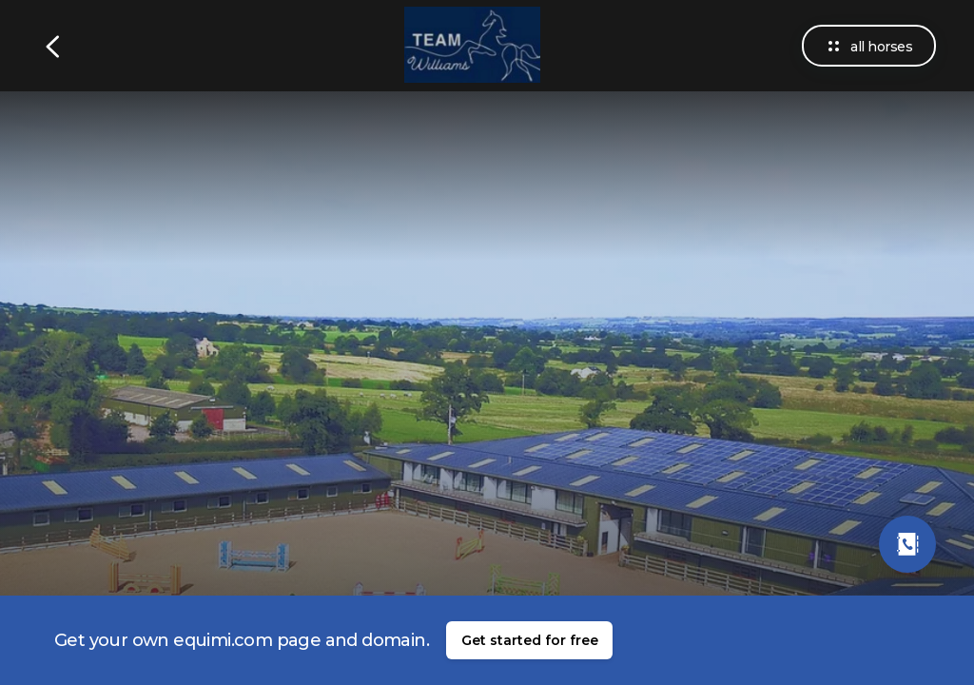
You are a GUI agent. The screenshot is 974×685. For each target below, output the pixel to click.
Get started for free (529, 640)
